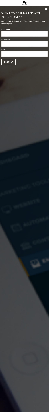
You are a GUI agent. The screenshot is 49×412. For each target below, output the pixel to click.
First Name (5, 29)
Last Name (5, 39)
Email (3, 49)
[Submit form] (8, 62)
